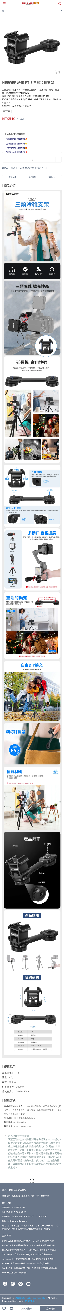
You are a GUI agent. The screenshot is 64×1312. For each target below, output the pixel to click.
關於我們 (16, 1195)
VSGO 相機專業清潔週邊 (43, 1258)
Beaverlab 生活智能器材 (37, 1263)
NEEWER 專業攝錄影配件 (14, 1249)
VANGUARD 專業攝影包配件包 (16, 1267)
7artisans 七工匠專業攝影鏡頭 (16, 1258)
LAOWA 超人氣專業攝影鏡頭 (15, 1245)
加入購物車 (26, 1308)
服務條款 (45, 1195)
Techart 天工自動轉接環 (13, 1254)
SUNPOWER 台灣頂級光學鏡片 (16, 1240)
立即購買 (50, 1308)
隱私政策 (35, 1195)
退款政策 (25, 1195)
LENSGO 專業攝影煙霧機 (13, 1263)
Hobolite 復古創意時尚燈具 (42, 1245)
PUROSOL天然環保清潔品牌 (44, 1267)
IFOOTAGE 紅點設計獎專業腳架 (41, 1249)
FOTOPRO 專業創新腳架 (43, 1240)
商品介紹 (12, 177)
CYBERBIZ (29, 1300)
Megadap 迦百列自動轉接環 (39, 1254)
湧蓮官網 (6, 1195)
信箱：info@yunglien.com (15, 1220)
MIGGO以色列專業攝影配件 (14, 1272)
